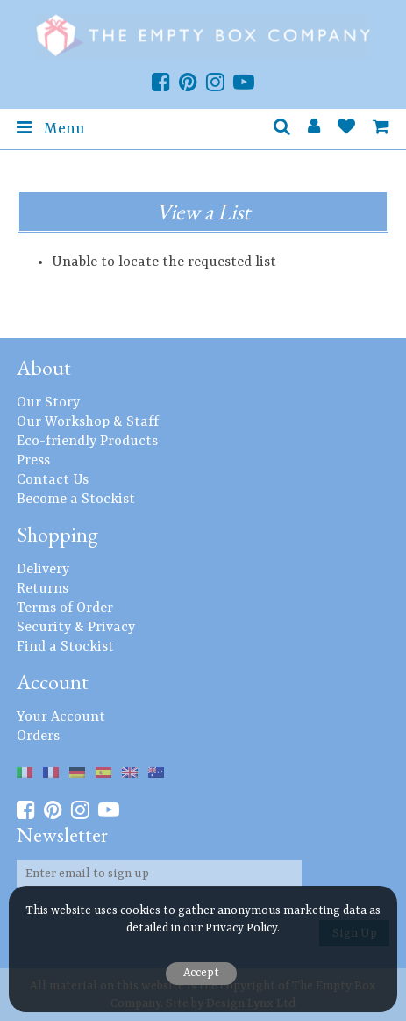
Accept (201, 973)
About (44, 367)
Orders (38, 736)
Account (53, 681)
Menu (50, 128)
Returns (42, 589)
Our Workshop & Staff (88, 422)
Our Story (48, 403)
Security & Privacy (76, 628)
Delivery (43, 570)
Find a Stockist (65, 647)
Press (33, 461)
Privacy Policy (241, 928)
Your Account (61, 717)
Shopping (57, 534)
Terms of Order (65, 608)
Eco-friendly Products (87, 441)
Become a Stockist (76, 499)
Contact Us (53, 480)
